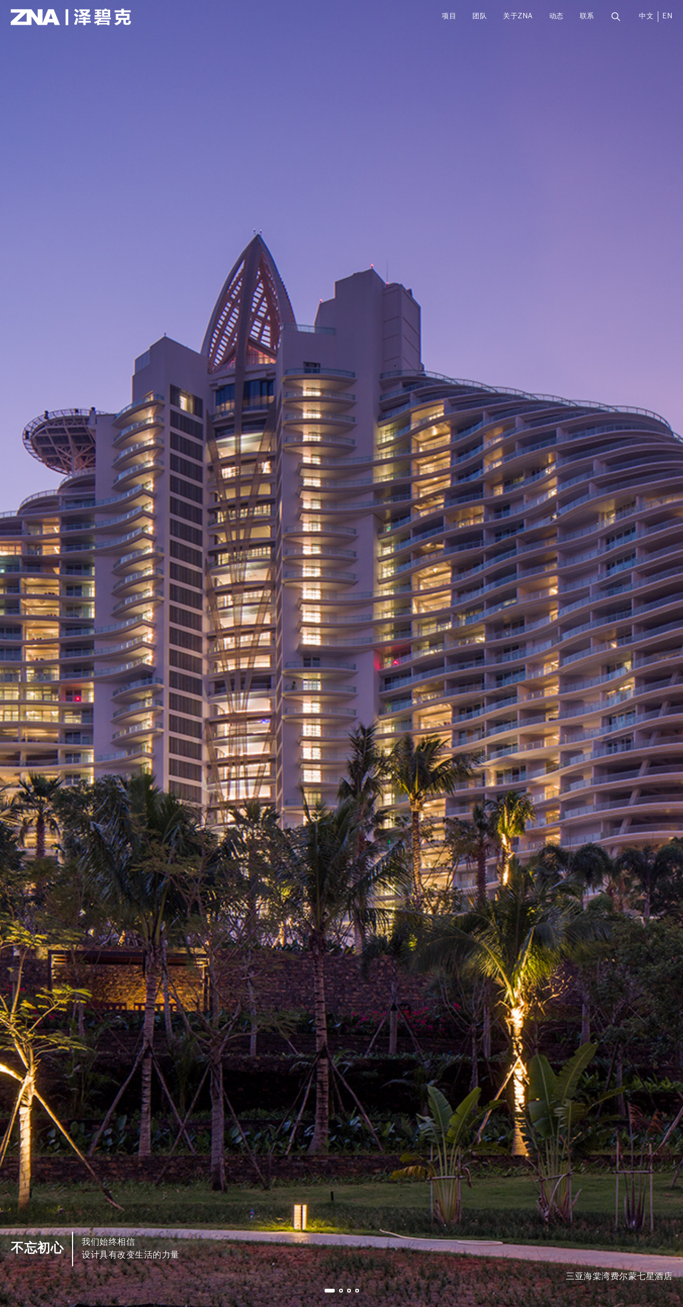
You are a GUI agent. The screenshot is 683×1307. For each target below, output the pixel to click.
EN (667, 16)
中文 (646, 16)
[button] (330, 1290)
